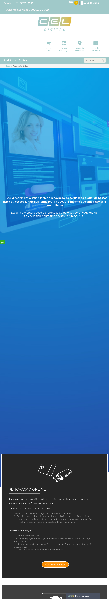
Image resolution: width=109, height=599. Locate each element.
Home (8, 66)
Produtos (9, 60)
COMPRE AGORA (55, 564)
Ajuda (23, 60)
